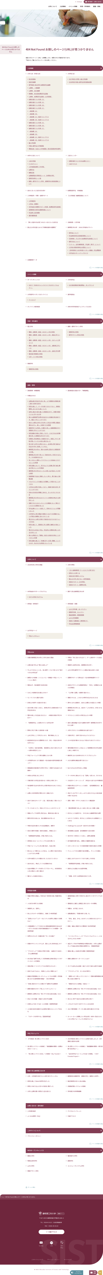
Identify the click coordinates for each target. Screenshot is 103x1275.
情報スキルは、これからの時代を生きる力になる (83, 698)
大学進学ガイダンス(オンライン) (37, 294)
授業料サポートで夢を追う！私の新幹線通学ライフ (83, 678)
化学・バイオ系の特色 (35, 357)
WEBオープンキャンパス (35, 1150)
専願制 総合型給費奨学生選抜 (38, 94)
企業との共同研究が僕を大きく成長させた (40, 793)
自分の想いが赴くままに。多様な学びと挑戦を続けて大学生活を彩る (44, 709)
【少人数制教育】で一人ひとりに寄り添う (82, 570)
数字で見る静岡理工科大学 (76, 591)
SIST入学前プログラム (36, 597)
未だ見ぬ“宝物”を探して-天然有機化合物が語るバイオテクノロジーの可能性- (44, 960)
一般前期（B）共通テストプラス (39, 120)
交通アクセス (72, 1116)
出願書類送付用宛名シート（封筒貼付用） (42, 175)
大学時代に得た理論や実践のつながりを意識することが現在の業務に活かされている (44, 515)
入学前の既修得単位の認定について (80, 247)
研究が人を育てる (74, 573)
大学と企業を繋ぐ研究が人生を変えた (39, 1091)
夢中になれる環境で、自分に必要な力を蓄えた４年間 (84, 703)
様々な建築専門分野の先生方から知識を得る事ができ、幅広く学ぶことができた (44, 418)
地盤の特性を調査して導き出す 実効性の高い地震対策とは (44, 897)
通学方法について (74, 241)
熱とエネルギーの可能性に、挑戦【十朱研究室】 (42, 913)
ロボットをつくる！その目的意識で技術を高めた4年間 (84, 846)
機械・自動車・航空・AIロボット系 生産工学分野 (44, 351)
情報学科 (30, 363)
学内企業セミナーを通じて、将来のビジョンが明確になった (44, 509)
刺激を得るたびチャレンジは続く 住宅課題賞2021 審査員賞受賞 (85, 786)
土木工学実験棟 (74, 618)
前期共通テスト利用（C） (37, 108)
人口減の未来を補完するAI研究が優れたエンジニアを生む (44, 1010)
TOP (100, 1272)
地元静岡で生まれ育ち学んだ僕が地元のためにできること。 (44, 786)
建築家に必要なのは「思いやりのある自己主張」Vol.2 (44, 994)
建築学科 (70, 1161)
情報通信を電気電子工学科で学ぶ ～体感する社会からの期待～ (44, 769)
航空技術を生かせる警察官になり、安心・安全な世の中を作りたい (44, 741)
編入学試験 (32, 143)
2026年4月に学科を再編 (34, 565)
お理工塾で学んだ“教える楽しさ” (37, 665)
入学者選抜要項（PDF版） (37, 167)
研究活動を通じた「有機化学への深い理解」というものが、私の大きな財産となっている (44, 542)
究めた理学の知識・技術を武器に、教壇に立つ (41, 831)
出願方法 (31, 170)
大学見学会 (71, 280)
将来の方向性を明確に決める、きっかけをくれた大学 (44, 493)
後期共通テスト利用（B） (37, 126)
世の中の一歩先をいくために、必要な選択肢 (81, 836)
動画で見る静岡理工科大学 (36, 1071)
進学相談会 (71, 294)
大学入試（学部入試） (34, 74)
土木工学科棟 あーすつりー (78, 609)
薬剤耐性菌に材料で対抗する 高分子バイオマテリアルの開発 (85, 897)
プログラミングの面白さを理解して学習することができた (44, 483)
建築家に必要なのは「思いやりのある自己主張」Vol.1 (84, 994)
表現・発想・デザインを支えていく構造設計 (81, 801)
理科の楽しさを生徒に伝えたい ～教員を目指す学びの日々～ (44, 716)
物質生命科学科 (32, 1161)
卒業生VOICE (31, 396)
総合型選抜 (32, 79)
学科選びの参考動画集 (74, 1091)
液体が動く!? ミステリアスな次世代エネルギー (41, 966)
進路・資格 (96, 6)
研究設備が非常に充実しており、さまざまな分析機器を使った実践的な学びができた (44, 434)
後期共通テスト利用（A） (37, 123)
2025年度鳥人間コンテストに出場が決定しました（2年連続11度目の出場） (85, 1040)
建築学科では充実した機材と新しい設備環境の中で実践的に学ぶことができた (44, 429)
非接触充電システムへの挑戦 (76, 1086)
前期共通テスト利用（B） (37, 105)
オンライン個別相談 (33, 307)
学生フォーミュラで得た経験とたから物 (39, 755)
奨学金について (74, 233)
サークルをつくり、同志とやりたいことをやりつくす (43, 808)
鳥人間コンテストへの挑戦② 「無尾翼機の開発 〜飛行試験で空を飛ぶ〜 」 (85, 1047)
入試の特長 (32, 161)
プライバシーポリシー (34, 1136)
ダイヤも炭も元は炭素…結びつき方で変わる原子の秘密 (85, 966)
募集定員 (31, 173)
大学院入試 (71, 74)
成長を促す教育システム (76, 576)
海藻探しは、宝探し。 (34, 908)
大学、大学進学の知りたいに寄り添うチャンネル (42, 1076)
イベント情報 (73, 6)
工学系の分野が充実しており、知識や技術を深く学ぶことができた (44, 488)
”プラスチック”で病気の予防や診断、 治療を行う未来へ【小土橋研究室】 (44, 952)
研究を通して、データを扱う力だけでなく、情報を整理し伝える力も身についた (44, 407)
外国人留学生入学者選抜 (36, 146)
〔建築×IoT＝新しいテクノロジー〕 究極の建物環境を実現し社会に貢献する (85, 977)
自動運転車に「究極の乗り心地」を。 (79, 913)
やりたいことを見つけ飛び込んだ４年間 (80, 715)
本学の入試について (33, 155)
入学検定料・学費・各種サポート (37, 196)
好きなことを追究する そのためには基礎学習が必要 (84, 813)
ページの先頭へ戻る (97, 267)
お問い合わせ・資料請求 (35, 1106)
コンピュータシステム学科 (76, 1166)
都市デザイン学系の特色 (76, 335)
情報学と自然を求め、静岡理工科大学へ (80, 665)
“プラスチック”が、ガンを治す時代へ (79, 971)
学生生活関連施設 (74, 624)
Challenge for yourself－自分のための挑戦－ (82, 826)
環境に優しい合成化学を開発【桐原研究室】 (81, 951)
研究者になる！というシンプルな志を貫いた (41, 841)
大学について (52, 6)
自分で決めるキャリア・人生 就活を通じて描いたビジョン (44, 802)
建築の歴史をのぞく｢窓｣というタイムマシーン (41, 989)
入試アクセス (73, 164)
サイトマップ (67, 1260)
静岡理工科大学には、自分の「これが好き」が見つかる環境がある (85, 709)
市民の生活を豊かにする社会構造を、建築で (41, 826)
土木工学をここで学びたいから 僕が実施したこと (43, 735)
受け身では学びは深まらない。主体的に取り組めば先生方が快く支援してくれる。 (44, 445)
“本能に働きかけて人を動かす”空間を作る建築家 (42, 984)
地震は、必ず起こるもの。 (76, 908)
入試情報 (63, 6)
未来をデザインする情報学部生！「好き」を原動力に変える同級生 (85, 686)
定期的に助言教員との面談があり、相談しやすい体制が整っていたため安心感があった (44, 440)
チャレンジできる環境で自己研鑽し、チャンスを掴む (84, 851)
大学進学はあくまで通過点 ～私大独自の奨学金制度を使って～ (44, 761)
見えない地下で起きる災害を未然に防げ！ (81, 999)
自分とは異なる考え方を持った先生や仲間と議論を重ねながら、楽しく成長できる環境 (44, 424)
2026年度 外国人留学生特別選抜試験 (80, 82)
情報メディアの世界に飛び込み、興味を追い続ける (43, 813)
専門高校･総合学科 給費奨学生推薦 (39, 85)
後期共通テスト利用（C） (37, 128)
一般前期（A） (33, 111)
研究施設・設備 (72, 604)
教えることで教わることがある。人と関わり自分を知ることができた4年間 (44, 852)
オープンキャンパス (33, 280)
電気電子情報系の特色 (35, 354)
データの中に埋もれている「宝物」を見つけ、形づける (85, 775)
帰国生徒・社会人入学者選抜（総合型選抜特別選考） (45, 149)
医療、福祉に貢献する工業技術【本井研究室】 (82, 926)
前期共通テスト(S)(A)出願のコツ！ (79, 161)
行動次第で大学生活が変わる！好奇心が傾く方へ (42, 780)
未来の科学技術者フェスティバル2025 (79, 307)
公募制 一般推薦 (34, 88)
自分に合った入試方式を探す (36, 190)
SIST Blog (62, 1247)
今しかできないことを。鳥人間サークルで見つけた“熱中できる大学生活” (44, 671)
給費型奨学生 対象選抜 (75, 190)
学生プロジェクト (33, 1033)
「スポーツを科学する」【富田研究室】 (39, 1016)
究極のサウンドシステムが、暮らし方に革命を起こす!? (44, 944)
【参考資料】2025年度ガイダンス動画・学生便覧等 (85, 250)
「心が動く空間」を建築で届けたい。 (79, 693)
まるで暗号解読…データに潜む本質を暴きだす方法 (83, 1009)
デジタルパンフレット (74, 1111)
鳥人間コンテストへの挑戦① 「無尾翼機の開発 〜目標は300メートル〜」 (44, 1047)
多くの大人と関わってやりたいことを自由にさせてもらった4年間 (44, 461)
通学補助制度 (33, 215)
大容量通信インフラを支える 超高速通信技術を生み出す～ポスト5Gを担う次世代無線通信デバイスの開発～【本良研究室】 (44, 928)
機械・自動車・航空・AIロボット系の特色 (42, 332)
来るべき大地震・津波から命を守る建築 (39, 999)
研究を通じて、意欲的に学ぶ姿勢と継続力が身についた (44, 526)
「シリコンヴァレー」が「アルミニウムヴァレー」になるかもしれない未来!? (85, 937)
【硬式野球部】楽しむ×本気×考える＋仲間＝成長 (83, 808)
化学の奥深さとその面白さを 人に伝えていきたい (42, 858)
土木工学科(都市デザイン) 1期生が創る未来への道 (83, 670)
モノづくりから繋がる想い (35, 698)
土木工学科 (30, 1166)
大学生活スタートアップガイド (78, 253)
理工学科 (30, 326)
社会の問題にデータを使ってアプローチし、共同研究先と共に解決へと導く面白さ (44, 869)
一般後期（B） (33, 134)
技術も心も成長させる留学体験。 (78, 868)
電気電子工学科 (72, 1156)
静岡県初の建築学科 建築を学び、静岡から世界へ (83, 1076)
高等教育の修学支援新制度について (40, 210)
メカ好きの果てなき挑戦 (35, 903)
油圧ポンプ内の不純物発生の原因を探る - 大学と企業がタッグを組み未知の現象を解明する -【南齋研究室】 (85, 945)
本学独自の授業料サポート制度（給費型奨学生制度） (45, 207)
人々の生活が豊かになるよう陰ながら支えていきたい (84, 740)
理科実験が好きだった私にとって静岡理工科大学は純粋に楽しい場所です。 (85, 749)
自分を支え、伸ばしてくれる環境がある (39, 863)
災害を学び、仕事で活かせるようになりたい (81, 735)
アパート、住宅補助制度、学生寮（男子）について (85, 244)
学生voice (30, 652)
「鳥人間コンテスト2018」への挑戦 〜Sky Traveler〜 (44, 1054)
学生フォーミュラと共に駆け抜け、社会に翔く (41, 846)
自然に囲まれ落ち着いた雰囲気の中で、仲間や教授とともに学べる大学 (44, 413)
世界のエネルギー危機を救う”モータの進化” (41, 936)
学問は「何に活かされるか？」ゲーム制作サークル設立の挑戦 (85, 658)
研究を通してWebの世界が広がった (38, 1081)
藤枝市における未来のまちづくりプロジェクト (82, 755)
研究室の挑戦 (31, 890)
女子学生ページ (32, 630)
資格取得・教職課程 (33, 391)
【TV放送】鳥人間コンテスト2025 (38, 1039)
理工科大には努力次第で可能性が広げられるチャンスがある (44, 520)
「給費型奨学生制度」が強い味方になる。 (40, 836)
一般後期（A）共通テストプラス (39, 137)
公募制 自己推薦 (34, 91)
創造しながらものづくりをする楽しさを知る (81, 858)
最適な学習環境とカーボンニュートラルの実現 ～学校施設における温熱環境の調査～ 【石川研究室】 (44, 977)
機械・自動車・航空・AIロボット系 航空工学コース (44, 336)
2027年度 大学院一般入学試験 (78, 79)
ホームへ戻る (31, 1187)
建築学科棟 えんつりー (76, 612)
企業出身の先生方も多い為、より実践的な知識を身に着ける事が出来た (44, 402)
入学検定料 (32, 201)
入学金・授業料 (33, 204)
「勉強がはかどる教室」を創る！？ (79, 984)
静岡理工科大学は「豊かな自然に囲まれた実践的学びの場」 (44, 450)
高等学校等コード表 (35, 178)
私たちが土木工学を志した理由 (77, 768)
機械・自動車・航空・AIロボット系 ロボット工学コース (44, 341)
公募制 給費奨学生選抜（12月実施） (40, 97)
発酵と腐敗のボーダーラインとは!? (78, 959)
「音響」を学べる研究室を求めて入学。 (80, 876)
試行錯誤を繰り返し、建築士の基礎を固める (81, 841)
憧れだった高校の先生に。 (35, 876)
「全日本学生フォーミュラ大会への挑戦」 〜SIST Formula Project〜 (83, 1055)
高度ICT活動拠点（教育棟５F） (78, 621)
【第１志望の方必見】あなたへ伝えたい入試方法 (42, 222)
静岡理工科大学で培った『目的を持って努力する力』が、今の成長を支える (45, 456)
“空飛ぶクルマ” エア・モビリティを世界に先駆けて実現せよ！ (44, 920)
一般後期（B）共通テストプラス (39, 140)
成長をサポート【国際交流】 (78, 585)
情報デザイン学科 (32, 1171)
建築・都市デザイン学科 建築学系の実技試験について (44, 182)
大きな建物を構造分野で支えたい (78, 760)
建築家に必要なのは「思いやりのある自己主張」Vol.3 (84, 989)
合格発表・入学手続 (74, 222)
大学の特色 (71, 565)
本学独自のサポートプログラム (37, 591)
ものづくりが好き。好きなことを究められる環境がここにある (85, 819)
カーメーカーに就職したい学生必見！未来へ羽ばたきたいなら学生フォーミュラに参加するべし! (85, 1017)
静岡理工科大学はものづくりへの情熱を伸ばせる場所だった (44, 499)
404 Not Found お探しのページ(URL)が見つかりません (11, 49)
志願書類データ (32, 260)
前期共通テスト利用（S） (37, 99)
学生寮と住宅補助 (34, 213)
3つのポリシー (33, 164)
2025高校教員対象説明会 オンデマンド (81, 285)
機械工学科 (30, 1156)
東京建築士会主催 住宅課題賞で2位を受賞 (81, 831)
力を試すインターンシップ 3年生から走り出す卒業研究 (85, 780)
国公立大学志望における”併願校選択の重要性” (41, 227)
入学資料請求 (31, 1111)
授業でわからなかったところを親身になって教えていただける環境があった (44, 504)
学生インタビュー (34, 636)
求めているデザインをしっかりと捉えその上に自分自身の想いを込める (85, 794)
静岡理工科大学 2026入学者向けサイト (80, 227)
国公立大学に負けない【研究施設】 (80, 579)
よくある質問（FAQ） (34, 1116)
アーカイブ (32, 300)
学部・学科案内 (85, 6)
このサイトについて (34, 1130)
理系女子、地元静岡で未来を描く (37, 685)
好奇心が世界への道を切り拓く (37, 703)
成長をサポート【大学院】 (77, 582)
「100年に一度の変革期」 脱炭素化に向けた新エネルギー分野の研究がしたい (44, 749)
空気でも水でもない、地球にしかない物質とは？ (42, 971)
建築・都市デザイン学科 (75, 326)
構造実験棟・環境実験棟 (76, 615)
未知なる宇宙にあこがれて (35, 775)
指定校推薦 (32, 82)
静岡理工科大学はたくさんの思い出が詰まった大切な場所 (44, 472)
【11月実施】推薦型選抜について (78, 196)
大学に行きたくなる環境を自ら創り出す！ (81, 730)
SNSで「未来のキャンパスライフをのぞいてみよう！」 (44, 286)
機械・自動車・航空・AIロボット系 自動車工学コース (44, 347)
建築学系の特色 (74, 332)
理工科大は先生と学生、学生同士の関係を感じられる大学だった (44, 531)
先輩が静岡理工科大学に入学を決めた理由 (40, 657)
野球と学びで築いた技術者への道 (37, 730)
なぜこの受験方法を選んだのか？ (37, 693)
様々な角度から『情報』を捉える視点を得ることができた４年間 (44, 536)
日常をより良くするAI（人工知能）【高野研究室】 (42, 1004)
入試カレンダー (72, 155)
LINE (51, 1246)
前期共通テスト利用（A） (37, 102)
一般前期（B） (33, 114)
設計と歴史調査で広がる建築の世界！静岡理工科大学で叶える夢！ (85, 724)
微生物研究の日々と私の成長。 (77, 1081)
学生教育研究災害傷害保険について (80, 236)
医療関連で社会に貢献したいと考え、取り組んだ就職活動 (44, 477)
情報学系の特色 (33, 369)
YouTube (41, 1246)
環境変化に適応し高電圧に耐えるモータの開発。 (83, 903)
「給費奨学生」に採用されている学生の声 (40, 723)
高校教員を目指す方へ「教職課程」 (79, 391)
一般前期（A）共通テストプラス (39, 117)
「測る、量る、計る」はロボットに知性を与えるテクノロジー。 (85, 920)
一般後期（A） (33, 131)
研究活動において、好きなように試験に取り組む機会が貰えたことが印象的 (44, 467)
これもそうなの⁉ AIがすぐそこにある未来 (81, 1004)
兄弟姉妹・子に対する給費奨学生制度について (83, 239)
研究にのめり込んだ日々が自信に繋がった (40, 1086)
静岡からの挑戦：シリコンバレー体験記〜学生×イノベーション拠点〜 (44, 679)
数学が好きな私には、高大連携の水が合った (41, 818)
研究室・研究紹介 (32, 604)
